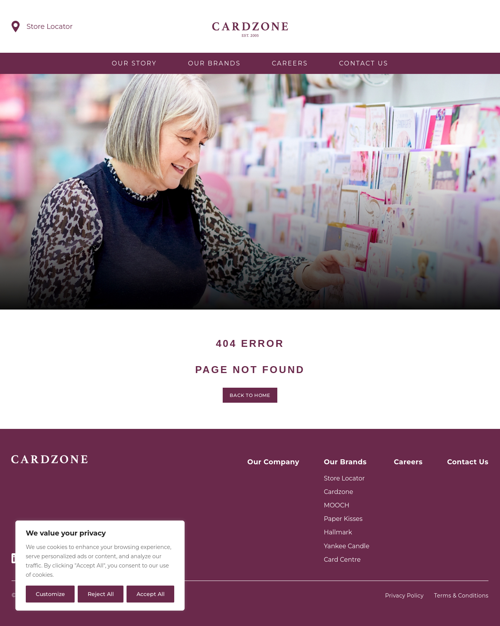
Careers (290, 63)
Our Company (273, 462)
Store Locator (344, 478)
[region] (100, 566)
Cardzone (338, 491)
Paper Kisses (343, 518)
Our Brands (214, 63)
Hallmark (338, 532)
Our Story (134, 63)
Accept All (151, 594)
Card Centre (342, 559)
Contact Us (363, 63)
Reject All (101, 594)
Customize (50, 594)
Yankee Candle (346, 546)
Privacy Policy (404, 595)
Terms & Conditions (461, 595)
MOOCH (336, 505)
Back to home (250, 397)
